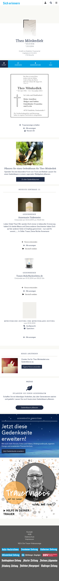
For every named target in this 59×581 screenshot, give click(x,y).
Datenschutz (29, 537)
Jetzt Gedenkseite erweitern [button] (13, 451)
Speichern (29, 328)
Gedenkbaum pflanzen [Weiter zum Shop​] (29, 407)
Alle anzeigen (29, 128)
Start (4, 64)
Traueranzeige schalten (29, 125)
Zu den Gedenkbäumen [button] (30, 179)
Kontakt (29, 532)
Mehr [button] (50, 64)
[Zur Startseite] (16, 2)
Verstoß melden (29, 249)
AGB (29, 534)
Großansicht (29, 326)
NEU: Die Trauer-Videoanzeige (29, 543)
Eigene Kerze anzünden (32, 367)
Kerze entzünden (29, 242)
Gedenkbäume (35, 64)
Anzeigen (18, 64)
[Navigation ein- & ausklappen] (56, 2)
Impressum (29, 539)
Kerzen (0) (29, 131)
